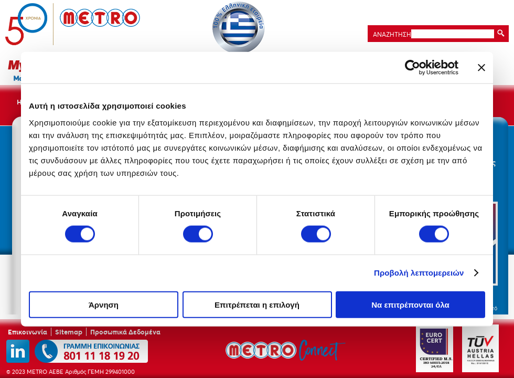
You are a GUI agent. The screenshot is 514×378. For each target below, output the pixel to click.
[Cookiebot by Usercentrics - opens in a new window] (412, 68)
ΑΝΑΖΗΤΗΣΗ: (391, 34)
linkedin (17, 351)
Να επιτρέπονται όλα (410, 304)
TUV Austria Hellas (480, 348)
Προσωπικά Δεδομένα (125, 332)
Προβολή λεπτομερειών (419, 272)
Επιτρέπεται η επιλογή (257, 304)
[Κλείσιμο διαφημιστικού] (481, 67)
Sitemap (68, 332)
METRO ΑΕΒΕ (73, 24)
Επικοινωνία (27, 332)
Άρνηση (104, 304)
